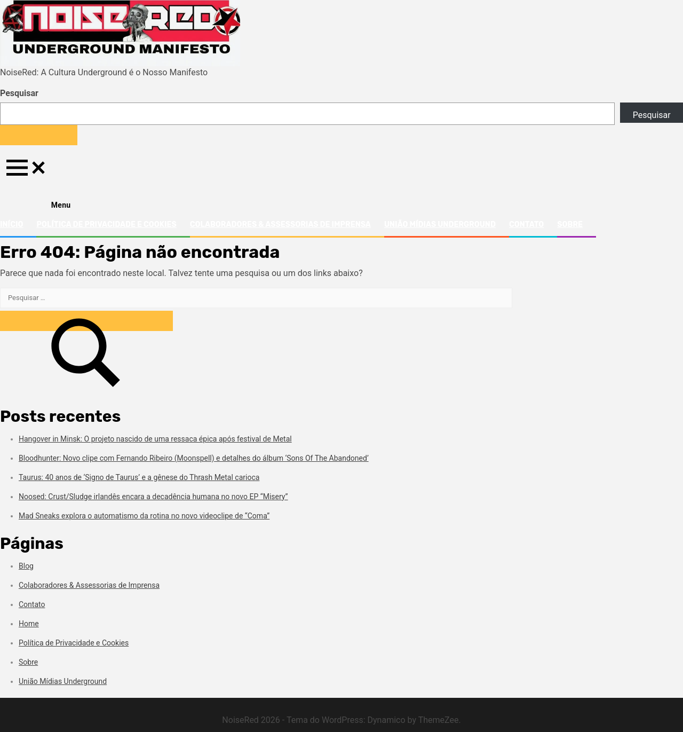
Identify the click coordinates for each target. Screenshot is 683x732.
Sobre (570, 224)
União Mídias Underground (440, 224)
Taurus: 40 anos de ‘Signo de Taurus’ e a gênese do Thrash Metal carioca (139, 477)
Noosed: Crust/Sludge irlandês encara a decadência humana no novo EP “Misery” (153, 496)
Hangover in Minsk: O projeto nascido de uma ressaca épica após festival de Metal (155, 439)
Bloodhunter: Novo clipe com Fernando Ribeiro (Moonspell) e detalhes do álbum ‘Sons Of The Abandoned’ (194, 458)
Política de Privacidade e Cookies (106, 224)
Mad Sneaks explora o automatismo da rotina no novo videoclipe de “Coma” (144, 515)
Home (29, 623)
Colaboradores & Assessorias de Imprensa (280, 224)
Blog (26, 566)
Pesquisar (19, 93)
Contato (526, 224)
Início (11, 224)
